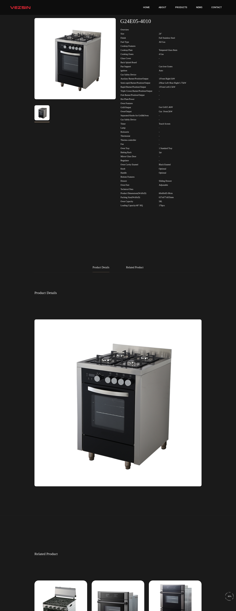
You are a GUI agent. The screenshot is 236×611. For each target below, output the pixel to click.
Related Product (134, 267)
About (162, 7)
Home (146, 7)
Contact (216, 7)
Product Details (101, 267)
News (199, 7)
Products (181, 7)
